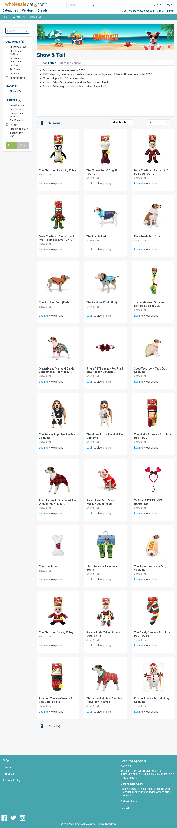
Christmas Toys (18, 47)
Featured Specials (133, 761)
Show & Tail (16, 91)
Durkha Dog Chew (132, 783)
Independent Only (16, 134)
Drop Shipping (17, 105)
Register (156, 4)
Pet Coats (15, 69)
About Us (8, 773)
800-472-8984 (165, 10)
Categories (10, 10)
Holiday (14, 124)
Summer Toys (17, 77)
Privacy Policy (12, 780)
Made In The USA (19, 129)
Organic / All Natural (16, 115)
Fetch (11, 145)
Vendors (28, 10)
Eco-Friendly (16, 120)
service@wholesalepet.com (138, 10)
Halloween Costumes (15, 59)
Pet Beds (14, 73)
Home (6, 17)
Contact (8, 767)
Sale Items (15, 109)
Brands (43, 10)
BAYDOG (126, 766)
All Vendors (19, 17)
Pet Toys (14, 65)
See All (125, 808)
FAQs (6, 760)
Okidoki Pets (129, 801)
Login (169, 4)
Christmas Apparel (15, 52)
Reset (23, 145)
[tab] (49, 62)
